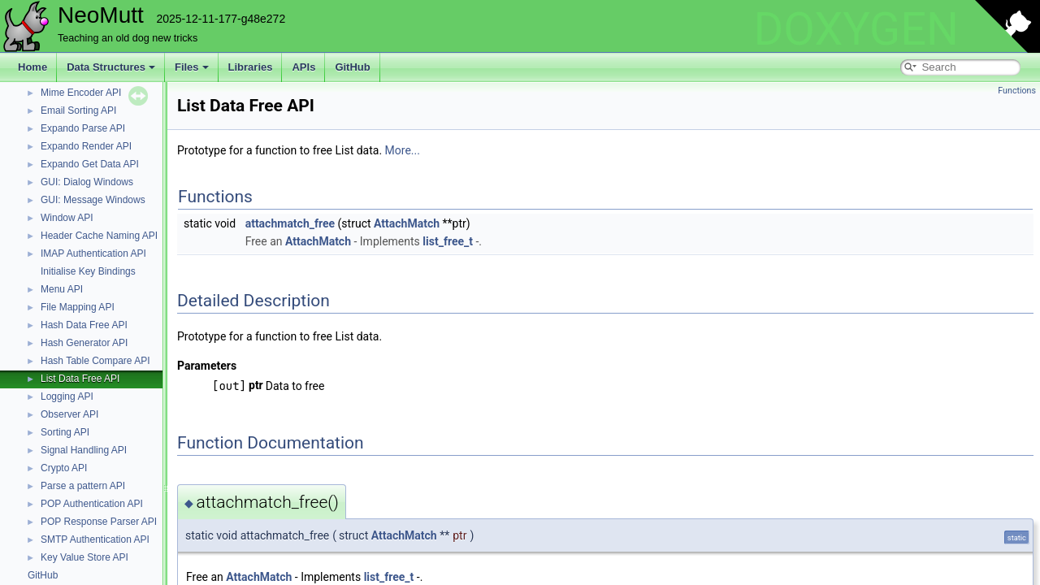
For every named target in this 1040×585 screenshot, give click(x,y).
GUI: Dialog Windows (87, 182)
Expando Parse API (83, 128)
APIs (303, 67)
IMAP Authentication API (93, 253)
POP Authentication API (92, 503)
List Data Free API (80, 378)
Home (32, 67)
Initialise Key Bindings (88, 271)
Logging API (67, 396)
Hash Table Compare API (95, 360)
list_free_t (447, 241)
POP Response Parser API (99, 521)
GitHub (352, 67)
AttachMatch (407, 223)
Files (192, 67)
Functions (1017, 90)
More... (402, 150)
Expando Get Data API (90, 164)
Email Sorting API (78, 110)
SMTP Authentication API (95, 539)
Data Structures (111, 67)
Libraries (250, 67)
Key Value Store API (84, 557)
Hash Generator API (84, 343)
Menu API (62, 289)
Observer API (69, 414)
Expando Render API (86, 146)
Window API (67, 217)
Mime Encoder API (81, 92)
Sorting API (65, 432)
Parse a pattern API (83, 486)
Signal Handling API (84, 450)
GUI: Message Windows (93, 200)
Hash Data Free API (84, 325)
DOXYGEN (856, 29)
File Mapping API (78, 307)
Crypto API (64, 468)
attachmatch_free (290, 223)
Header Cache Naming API (99, 235)
